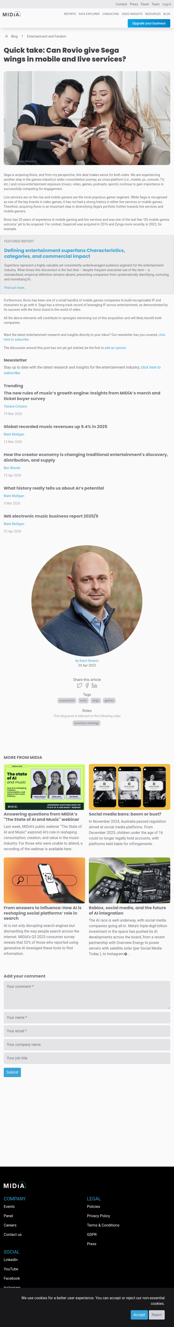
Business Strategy (86, 723)
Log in (166, 4)
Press (134, 4)
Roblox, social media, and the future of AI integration (127, 910)
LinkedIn (11, 1260)
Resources (153, 14)
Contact (121, 4)
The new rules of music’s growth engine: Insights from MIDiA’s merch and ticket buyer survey (82, 395)
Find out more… (15, 288)
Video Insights (132, 14)
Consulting (110, 14)
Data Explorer (89, 14)
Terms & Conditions (103, 1225)
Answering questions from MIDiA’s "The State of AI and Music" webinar (41, 816)
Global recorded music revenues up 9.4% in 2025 (55, 426)
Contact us (13, 1234)
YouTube (11, 1269)
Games (109, 700)
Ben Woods (12, 468)
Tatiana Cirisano (15, 406)
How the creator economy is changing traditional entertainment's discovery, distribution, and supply (86, 457)
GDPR (92, 1234)
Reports (70, 14)
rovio (83, 700)
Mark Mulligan (14, 434)
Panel (145, 4)
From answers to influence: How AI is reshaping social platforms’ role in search (42, 913)
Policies (93, 1206)
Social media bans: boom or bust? (125, 814)
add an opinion (115, 348)
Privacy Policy (98, 1216)
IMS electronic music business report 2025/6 (51, 516)
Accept (139, 1315)
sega (95, 700)
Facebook (12, 1278)
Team (156, 4)
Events (9, 1206)
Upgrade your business (149, 23)
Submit (12, 1072)
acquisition (66, 700)
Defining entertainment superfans (64, 253)
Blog (166, 14)
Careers (10, 1225)
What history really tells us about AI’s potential (54, 488)
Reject (157, 1315)
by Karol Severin (86, 661)
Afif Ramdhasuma (25, 161)
